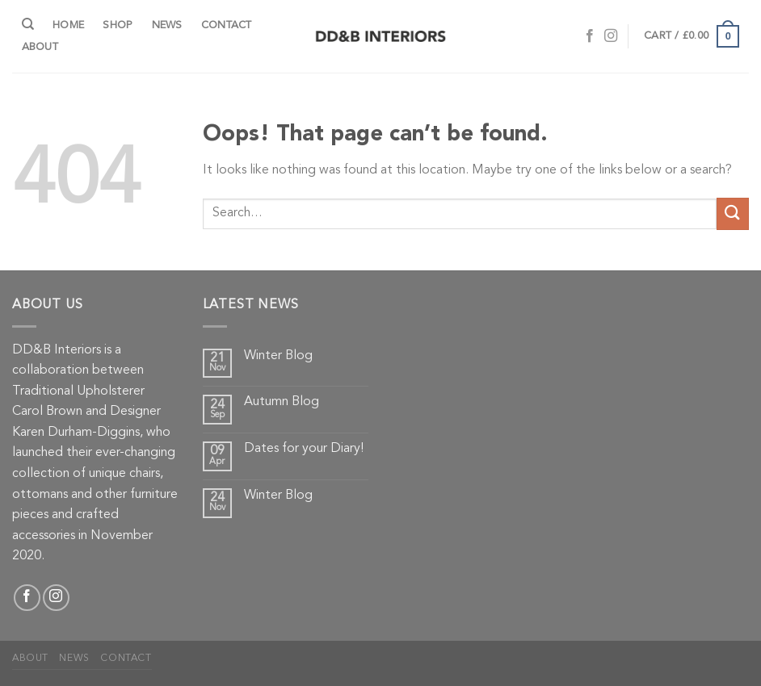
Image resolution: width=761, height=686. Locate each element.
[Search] (28, 24)
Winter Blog (278, 355)
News (167, 25)
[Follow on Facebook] (589, 36)
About (40, 47)
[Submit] (733, 213)
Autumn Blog (281, 401)
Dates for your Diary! (304, 448)
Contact (226, 25)
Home (68, 25)
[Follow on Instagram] (610, 36)
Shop (117, 25)
